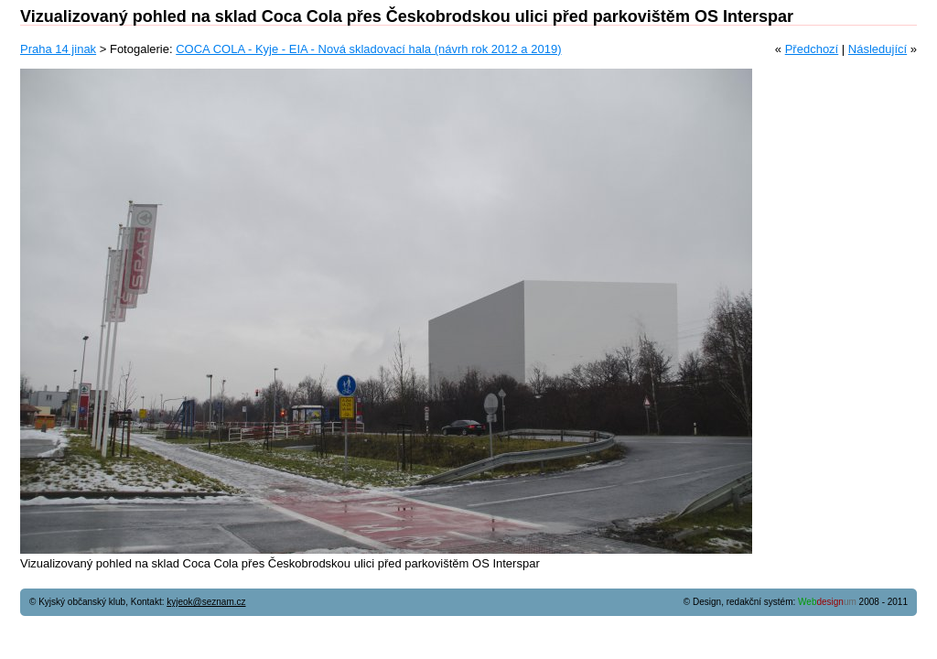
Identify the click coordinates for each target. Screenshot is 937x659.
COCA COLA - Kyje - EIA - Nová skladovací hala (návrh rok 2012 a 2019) (368, 49)
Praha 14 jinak (58, 49)
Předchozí (812, 49)
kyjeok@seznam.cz (206, 602)
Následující (877, 49)
